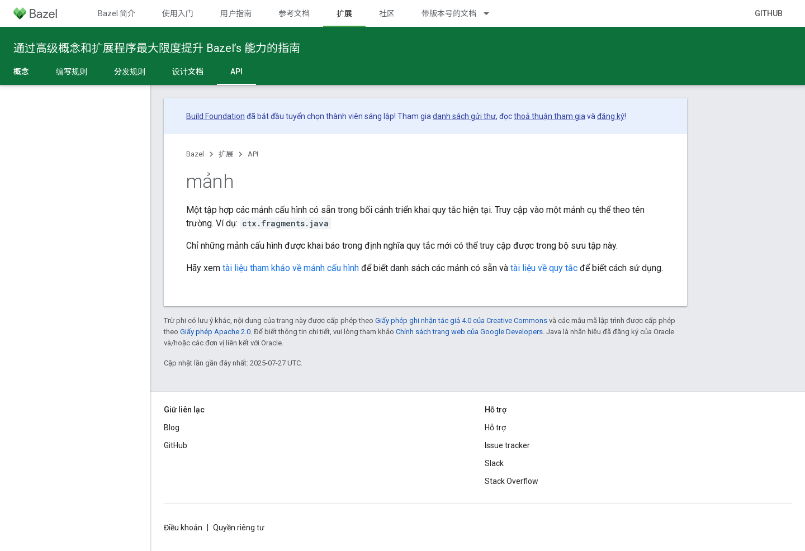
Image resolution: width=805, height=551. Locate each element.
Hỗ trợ (495, 427)
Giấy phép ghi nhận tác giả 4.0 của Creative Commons (461, 320)
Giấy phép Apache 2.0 (215, 331)
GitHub (769, 13)
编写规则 (71, 71)
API (253, 154)
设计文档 (187, 71)
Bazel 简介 (116, 13)
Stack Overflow (511, 481)
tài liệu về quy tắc (543, 268)
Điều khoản (183, 527)
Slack (494, 463)
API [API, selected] (236, 71)
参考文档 (294, 13)
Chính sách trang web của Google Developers (469, 331)
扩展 (226, 154)
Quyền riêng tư (238, 527)
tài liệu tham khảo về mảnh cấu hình (290, 268)
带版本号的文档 (449, 13)
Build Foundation (215, 116)
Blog (171, 427)
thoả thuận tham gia (549, 116)
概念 (21, 71)
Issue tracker (507, 445)
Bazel (195, 154)
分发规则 (129, 71)
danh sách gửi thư (464, 116)
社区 (387, 13)
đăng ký (610, 116)
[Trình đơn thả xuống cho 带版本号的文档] (491, 13)
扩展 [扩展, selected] (344, 13)
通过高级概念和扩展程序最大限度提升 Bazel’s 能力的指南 (156, 48)
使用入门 (177, 13)
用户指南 (236, 13)
